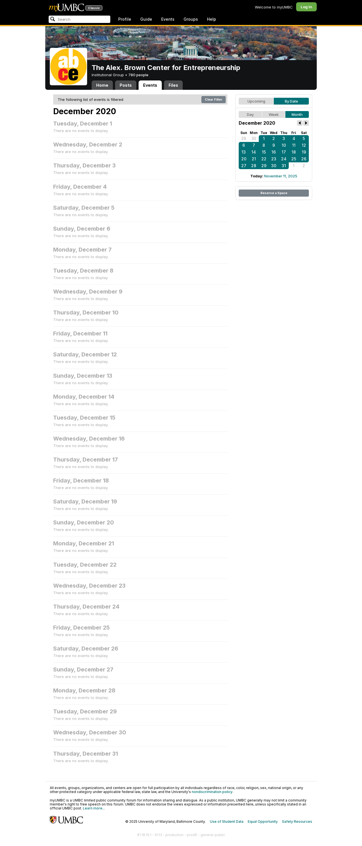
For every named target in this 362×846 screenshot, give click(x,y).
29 (243, 138)
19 (304, 152)
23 (273, 158)
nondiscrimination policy (212, 792)
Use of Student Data (227, 821)
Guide (146, 19)
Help (211, 19)
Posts (126, 85)
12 (304, 145)
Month (297, 114)
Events (167, 19)
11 (294, 145)
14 (253, 152)
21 (254, 158)
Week (274, 114)
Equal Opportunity (263, 821)
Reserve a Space (273, 193)
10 (284, 145)
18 (294, 152)
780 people (138, 75)
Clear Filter (213, 99)
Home (102, 85)
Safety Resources (297, 821)
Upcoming (256, 101)
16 (274, 152)
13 (244, 152)
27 (243, 165)
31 (284, 165)
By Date (291, 101)
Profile (124, 19)
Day (250, 114)
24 (283, 158)
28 (253, 165)
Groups (191, 19)
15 (264, 152)
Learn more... (94, 808)
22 (263, 158)
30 (253, 138)
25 (293, 158)
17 (284, 152)
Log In (306, 7)
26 (303, 158)
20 (243, 158)
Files (173, 85)
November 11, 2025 (280, 176)
